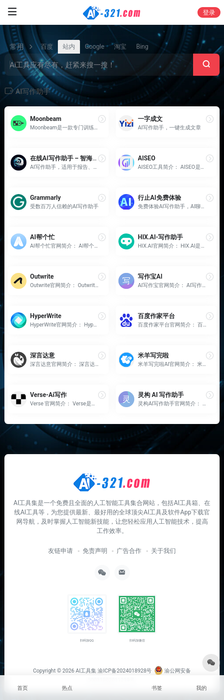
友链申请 (60, 550)
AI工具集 (86, 671)
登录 (209, 12)
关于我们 (163, 550)
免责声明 (95, 550)
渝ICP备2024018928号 (125, 671)
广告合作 (129, 550)
